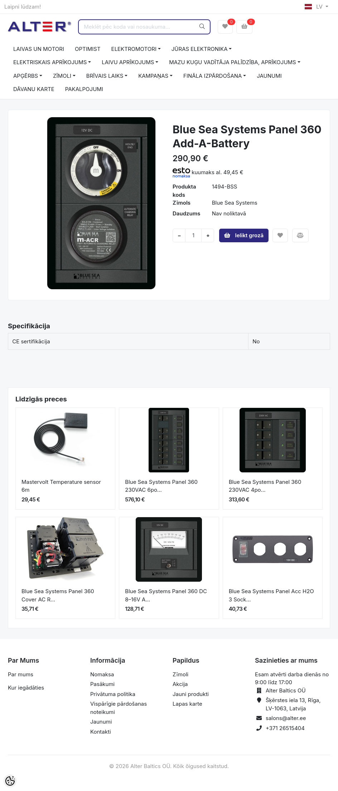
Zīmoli (180, 674)
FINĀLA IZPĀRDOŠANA (212, 75)
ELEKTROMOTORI (133, 49)
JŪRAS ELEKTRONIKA (200, 49)
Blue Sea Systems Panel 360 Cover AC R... (57, 595)
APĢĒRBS (25, 75)
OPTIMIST (88, 49)
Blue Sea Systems (234, 202)
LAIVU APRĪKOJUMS (128, 62)
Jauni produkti (191, 694)
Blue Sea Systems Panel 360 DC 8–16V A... (166, 595)
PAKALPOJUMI (84, 89)
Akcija (180, 684)
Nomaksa (102, 674)
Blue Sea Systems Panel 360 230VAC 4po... (265, 486)
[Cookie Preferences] (10, 781)
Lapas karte (187, 703)
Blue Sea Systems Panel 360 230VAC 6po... (161, 486)
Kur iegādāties (26, 687)
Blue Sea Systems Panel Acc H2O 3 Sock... (271, 595)
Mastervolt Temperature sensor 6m (61, 486)
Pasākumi (102, 684)
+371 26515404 (285, 728)
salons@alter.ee (286, 718)
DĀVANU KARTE (33, 89)
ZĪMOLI (62, 75)
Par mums (20, 674)
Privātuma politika (112, 694)
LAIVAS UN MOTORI (38, 49)
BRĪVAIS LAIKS (104, 75)
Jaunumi (101, 721)
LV (314, 6)
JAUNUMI (269, 75)
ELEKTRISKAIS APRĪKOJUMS (50, 62)
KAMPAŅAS (153, 75)
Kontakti (100, 731)
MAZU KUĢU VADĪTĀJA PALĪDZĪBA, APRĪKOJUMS (232, 62)
